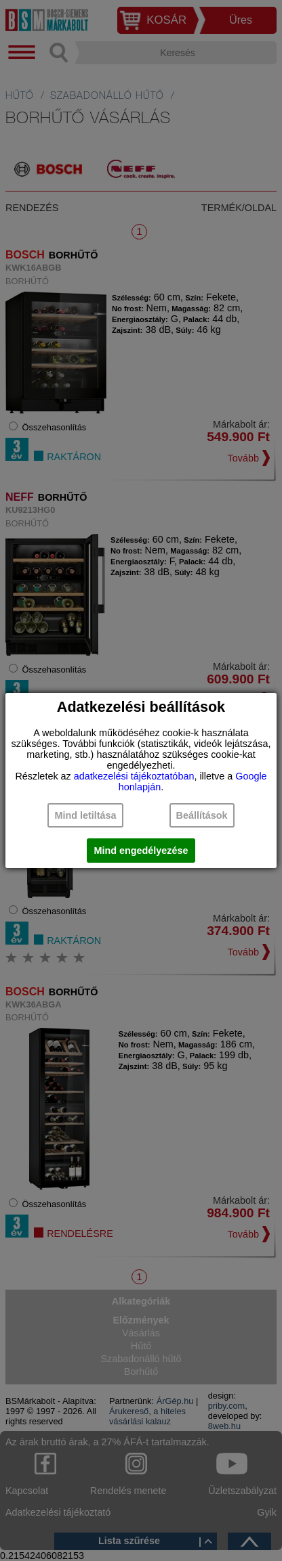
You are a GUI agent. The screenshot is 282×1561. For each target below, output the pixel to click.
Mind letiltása (85, 815)
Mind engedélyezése (141, 850)
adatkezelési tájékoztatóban (134, 776)
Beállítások (202, 815)
